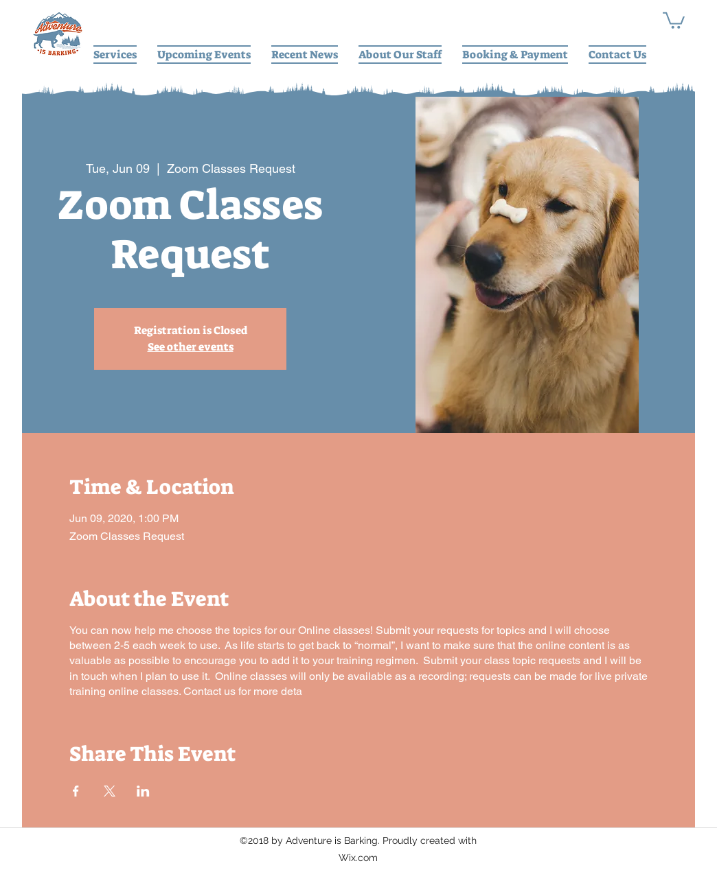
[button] (674, 19)
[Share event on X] (109, 791)
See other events (191, 347)
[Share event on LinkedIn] (143, 791)
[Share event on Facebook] (75, 791)
